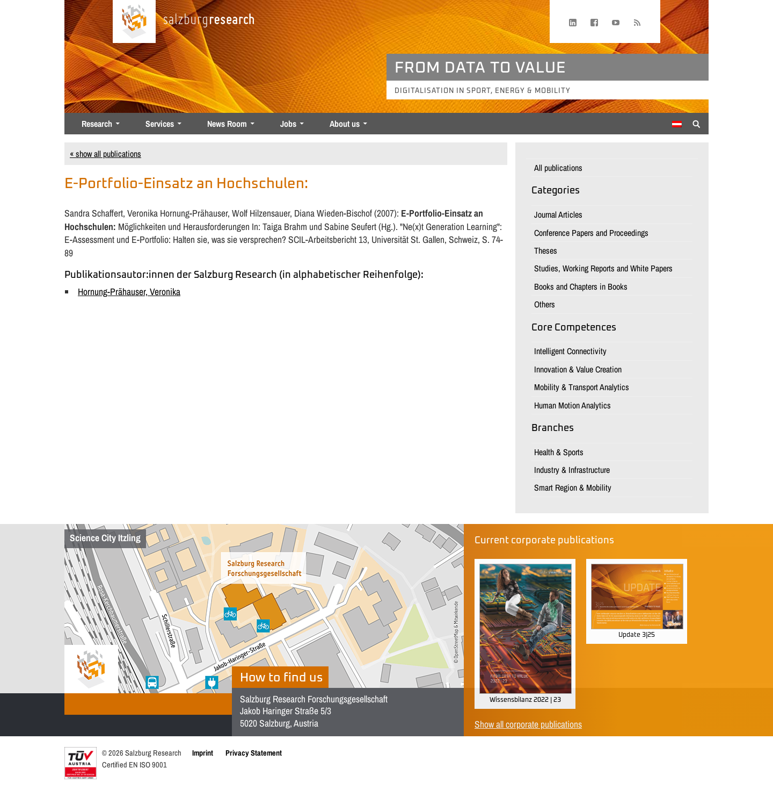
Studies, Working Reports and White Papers (603, 268)
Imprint (202, 753)
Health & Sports (559, 452)
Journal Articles (558, 214)
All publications (558, 168)
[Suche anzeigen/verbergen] (696, 123)
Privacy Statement (253, 753)
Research (97, 124)
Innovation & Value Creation (578, 369)
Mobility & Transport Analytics (581, 387)
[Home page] (134, 21)
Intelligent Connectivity (570, 351)
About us (345, 124)
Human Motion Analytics (572, 405)
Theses (545, 250)
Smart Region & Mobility (572, 487)
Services (159, 124)
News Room (227, 124)
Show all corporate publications (528, 724)
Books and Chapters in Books (581, 286)
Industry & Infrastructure (572, 470)
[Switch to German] (677, 124)
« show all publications (105, 154)
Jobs (288, 124)
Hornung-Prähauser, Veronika (129, 291)
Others (544, 304)
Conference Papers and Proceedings (591, 233)
